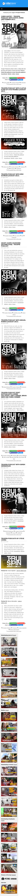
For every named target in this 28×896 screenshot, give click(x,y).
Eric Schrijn (17, 235)
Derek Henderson (9, 531)
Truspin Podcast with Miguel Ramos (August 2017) (13, 320)
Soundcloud (4, 73)
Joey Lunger (6, 457)
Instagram (21, 78)
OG (22, 235)
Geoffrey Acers (17, 312)
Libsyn (13, 73)
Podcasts (23, 82)
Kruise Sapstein (23, 627)
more (14, 635)
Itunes (17, 73)
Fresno (14, 532)
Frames (13, 168)
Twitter (20, 79)
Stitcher (9, 73)
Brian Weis (14, 457)
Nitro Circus (7, 57)
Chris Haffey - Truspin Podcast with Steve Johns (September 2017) (12, 18)
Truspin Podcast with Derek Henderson (13, 465)
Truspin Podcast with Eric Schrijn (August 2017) (12, 175)
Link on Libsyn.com (21, 570)
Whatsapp (13, 78)
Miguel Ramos (6, 387)
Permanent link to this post (14, 84)
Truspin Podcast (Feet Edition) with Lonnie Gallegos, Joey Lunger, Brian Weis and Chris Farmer (14, 395)
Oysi (8, 168)
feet (14, 459)
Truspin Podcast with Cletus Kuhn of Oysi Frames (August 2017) (13, 89)
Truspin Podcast (15, 82)
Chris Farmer (21, 457)
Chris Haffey (7, 50)
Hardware (18, 168)
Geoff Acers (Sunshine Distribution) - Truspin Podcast (10, 244)
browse (13, 875)
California (19, 532)
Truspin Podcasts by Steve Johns (12, 539)
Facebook (13, 79)
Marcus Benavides (14, 629)
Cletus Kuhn (6, 166)
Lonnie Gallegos (23, 455)
